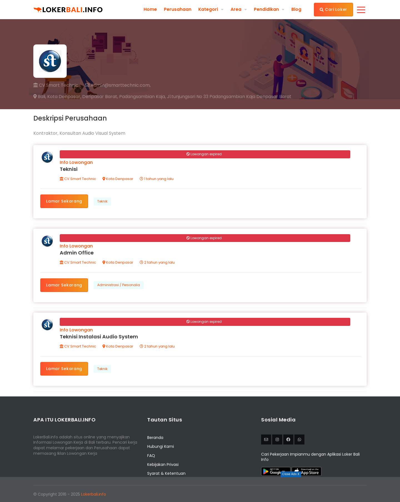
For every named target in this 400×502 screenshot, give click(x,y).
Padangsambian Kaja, (142, 97)
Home (150, 9)
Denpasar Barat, (100, 97)
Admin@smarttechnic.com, (118, 85)
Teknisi (69, 169)
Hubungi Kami (160, 448)
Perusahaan (177, 9)
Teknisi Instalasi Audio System (99, 337)
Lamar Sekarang (64, 201)
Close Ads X (290, 474)
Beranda (155, 438)
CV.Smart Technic (55, 85)
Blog (296, 9)
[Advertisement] (200, 489)
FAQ (151, 456)
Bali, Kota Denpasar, (57, 97)
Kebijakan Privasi (163, 465)
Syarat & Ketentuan (166, 475)
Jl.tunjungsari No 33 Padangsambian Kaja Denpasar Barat (229, 97)
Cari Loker (333, 9)
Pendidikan (266, 9)
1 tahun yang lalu (157, 179)
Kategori (208, 9)
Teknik (103, 201)
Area (236, 9)
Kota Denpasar (118, 179)
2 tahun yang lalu (157, 263)
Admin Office (77, 253)
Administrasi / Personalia (119, 285)
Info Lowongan (76, 162)
